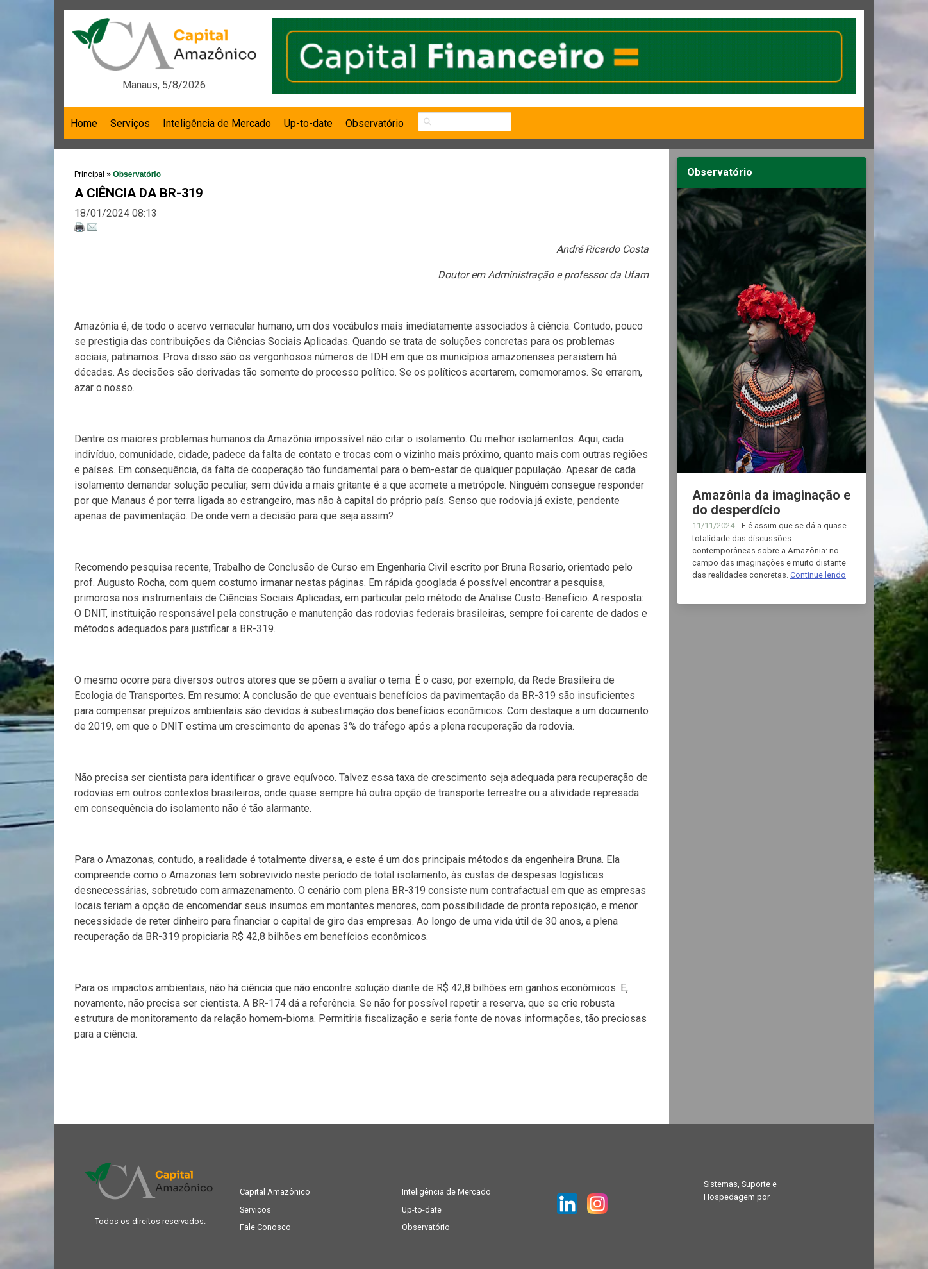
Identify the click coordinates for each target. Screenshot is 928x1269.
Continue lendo (818, 575)
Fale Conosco (265, 1227)
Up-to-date (308, 123)
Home (83, 123)
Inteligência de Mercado (217, 123)
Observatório (374, 123)
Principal (89, 174)
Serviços (130, 123)
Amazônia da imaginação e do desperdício (771, 502)
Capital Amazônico (275, 1192)
